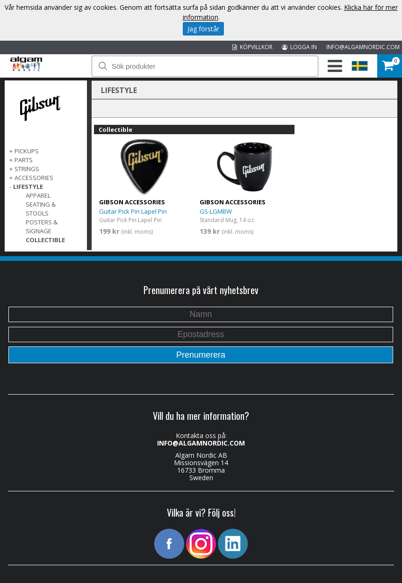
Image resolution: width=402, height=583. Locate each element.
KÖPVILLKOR (252, 47)
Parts (23, 160)
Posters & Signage (41, 226)
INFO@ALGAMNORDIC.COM (363, 47)
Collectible (45, 240)
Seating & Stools (41, 208)
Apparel (38, 195)
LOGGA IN (299, 47)
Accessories (33, 177)
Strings (26, 169)
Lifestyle (28, 186)
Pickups (26, 151)
